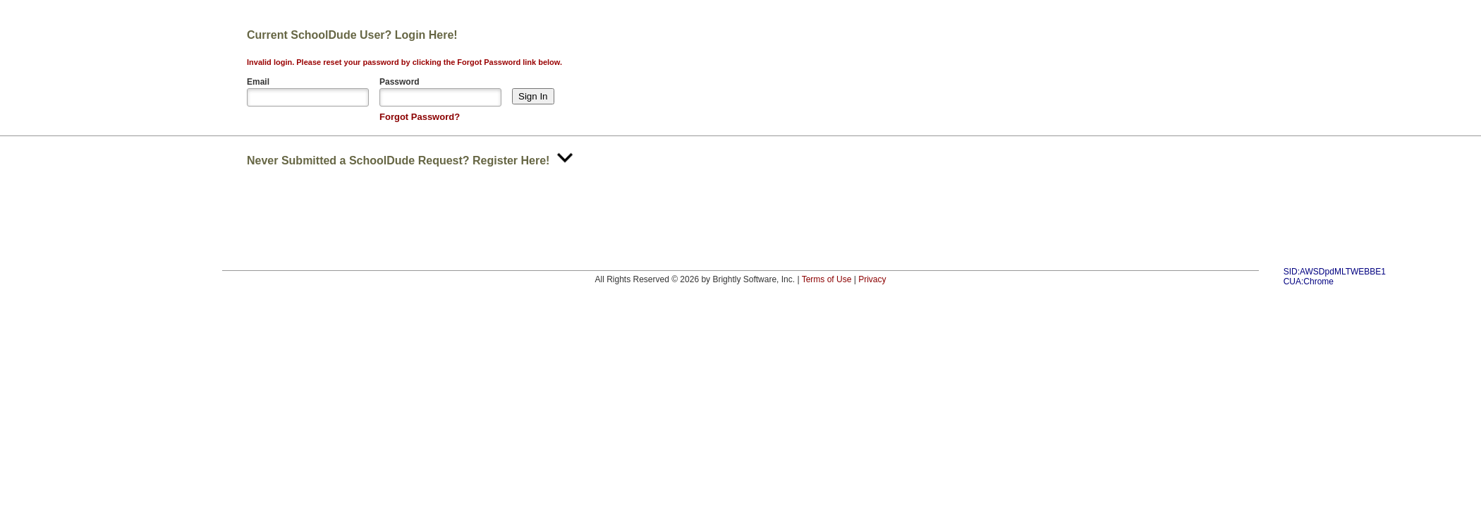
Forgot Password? (419, 116)
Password (399, 82)
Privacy (872, 279)
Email (258, 82)
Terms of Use (827, 279)
